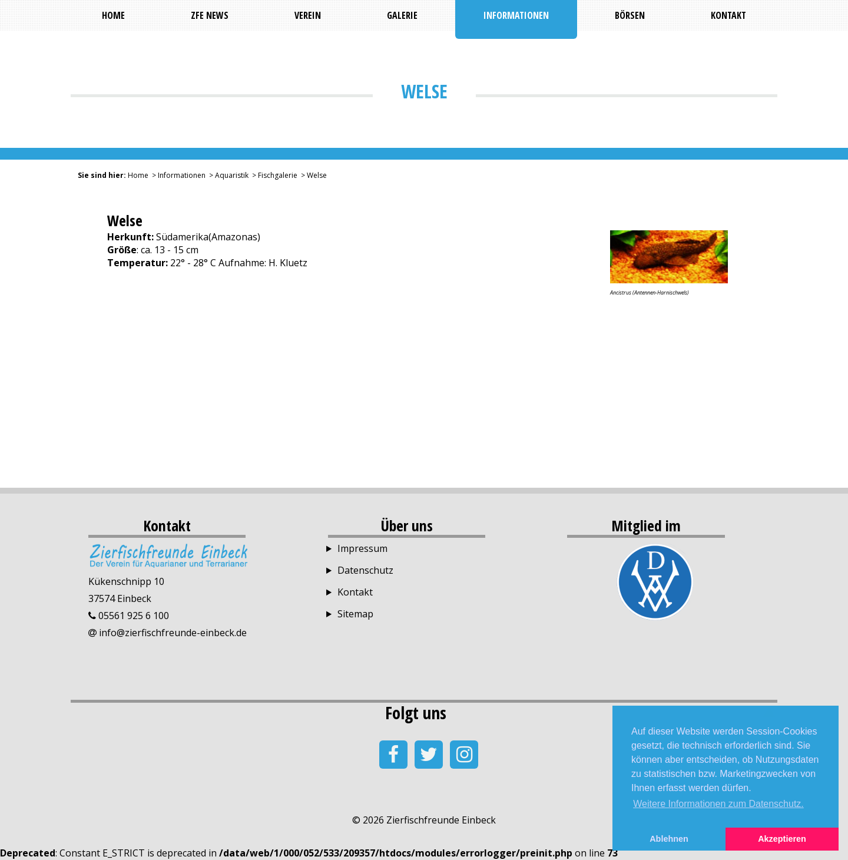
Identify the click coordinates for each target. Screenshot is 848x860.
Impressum (362, 548)
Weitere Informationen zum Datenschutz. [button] (718, 804)
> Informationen (177, 175)
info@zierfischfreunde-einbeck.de (172, 632)
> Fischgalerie (273, 175)
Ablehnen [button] (669, 839)
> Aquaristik (227, 175)
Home (138, 175)
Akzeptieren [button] (782, 839)
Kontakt (355, 592)
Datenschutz (365, 570)
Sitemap (355, 613)
